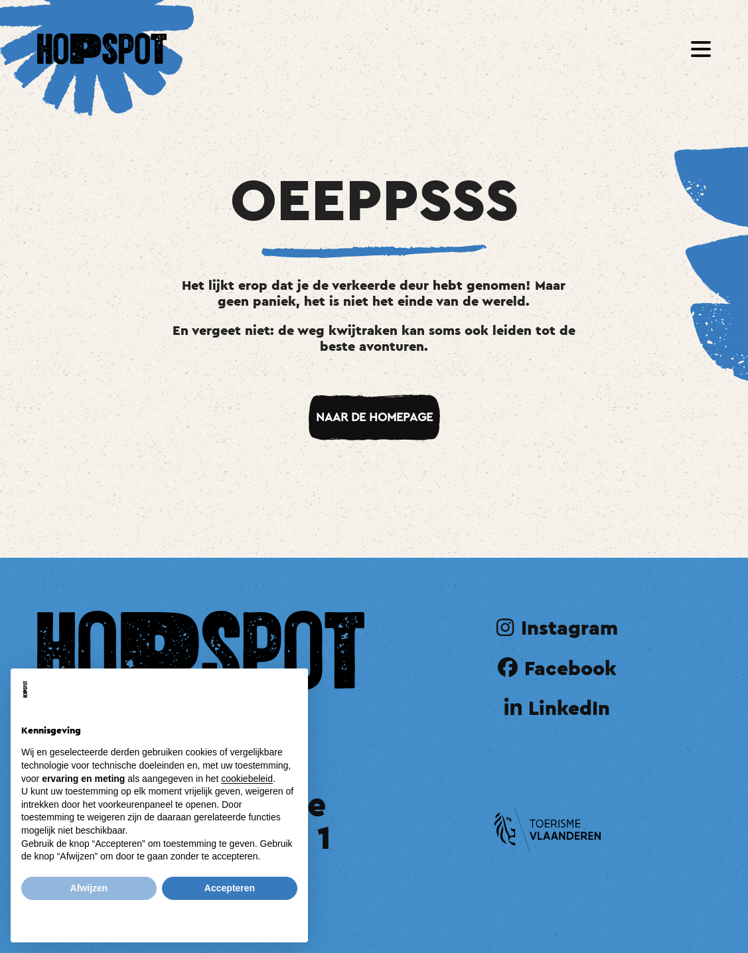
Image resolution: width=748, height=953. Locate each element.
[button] (701, 49)
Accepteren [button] (229, 888)
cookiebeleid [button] (247, 778)
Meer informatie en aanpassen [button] (159, 916)
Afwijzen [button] (89, 888)
